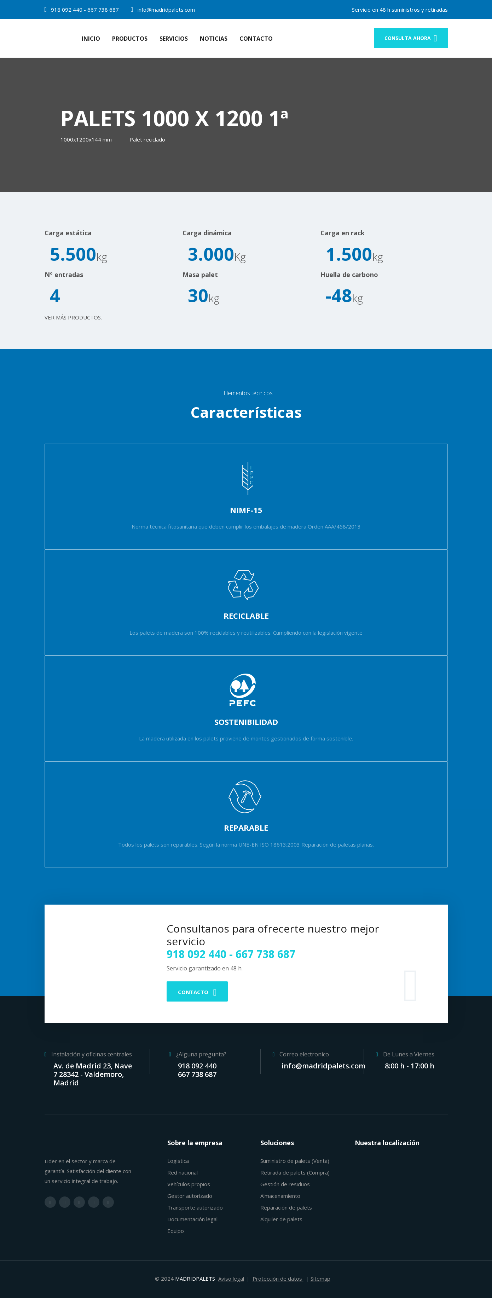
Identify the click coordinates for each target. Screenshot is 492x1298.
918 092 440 (66, 9)
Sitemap (320, 1278)
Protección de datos (278, 1278)
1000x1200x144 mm (86, 139)
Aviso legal (231, 1278)
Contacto (256, 38)
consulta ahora (410, 37)
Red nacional (182, 1172)
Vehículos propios (188, 1184)
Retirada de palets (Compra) (295, 1172)
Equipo (175, 1230)
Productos (129, 38)
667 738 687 (103, 9)
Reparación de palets (286, 1207)
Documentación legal (192, 1219)
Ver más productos (74, 317)
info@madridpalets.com (165, 9)
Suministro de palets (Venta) (294, 1160)
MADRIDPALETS (195, 1278)
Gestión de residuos (285, 1184)
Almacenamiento (280, 1195)
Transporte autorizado (195, 1207)
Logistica (178, 1160)
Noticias (213, 38)
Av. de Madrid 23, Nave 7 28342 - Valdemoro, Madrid (92, 1074)
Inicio (91, 38)
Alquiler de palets (281, 1219)
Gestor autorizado (189, 1195)
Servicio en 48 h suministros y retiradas (400, 9)
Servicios (174, 38)
